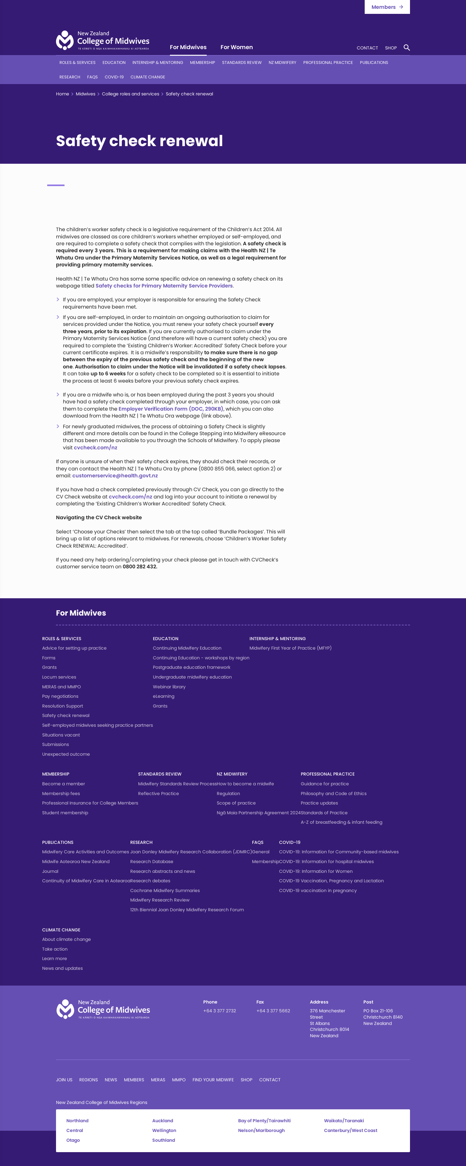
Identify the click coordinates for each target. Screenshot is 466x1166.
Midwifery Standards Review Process (177, 784)
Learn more (54, 958)
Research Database (151, 861)
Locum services (59, 677)
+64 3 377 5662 (273, 1011)
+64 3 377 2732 (219, 1011)
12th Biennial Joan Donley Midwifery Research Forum (187, 910)
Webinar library (169, 687)
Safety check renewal (65, 715)
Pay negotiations (60, 696)
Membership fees (61, 793)
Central (74, 1131)
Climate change (148, 77)
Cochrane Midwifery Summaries (165, 890)
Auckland (162, 1121)
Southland (163, 1140)
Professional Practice (328, 62)
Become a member (63, 784)
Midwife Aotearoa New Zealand (75, 861)
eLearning (163, 696)
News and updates (62, 968)
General (260, 852)
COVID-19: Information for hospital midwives (326, 861)
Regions (88, 1080)
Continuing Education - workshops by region (201, 658)
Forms (48, 658)
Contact (367, 48)
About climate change (66, 939)
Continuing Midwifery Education (187, 648)
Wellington (164, 1131)
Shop (391, 48)
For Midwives (188, 47)
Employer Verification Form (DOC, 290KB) (171, 408)
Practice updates (319, 803)
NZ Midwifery (282, 62)
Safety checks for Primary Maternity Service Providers (164, 285)
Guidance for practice (325, 784)
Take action (55, 949)
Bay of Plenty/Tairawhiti (264, 1121)
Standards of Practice (324, 813)
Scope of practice (236, 803)
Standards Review (242, 62)
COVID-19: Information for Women (316, 871)
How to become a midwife (245, 784)
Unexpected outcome (66, 754)
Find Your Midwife (213, 1080)
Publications (374, 62)
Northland (77, 1121)
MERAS (158, 1080)
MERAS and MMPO (61, 687)
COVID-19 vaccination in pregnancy (318, 890)
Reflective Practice (158, 793)
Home (62, 94)
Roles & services (77, 62)
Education (114, 62)
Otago (73, 1140)
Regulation (228, 793)
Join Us (64, 1080)
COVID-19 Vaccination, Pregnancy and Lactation (331, 881)
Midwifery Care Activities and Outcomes (85, 852)
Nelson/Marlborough (261, 1131)
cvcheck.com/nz (95, 447)
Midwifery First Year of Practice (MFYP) (291, 648)
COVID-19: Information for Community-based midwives (339, 852)
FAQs (92, 77)
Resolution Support (62, 706)
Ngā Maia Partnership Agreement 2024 (259, 813)
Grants (49, 667)
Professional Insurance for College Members (90, 803)
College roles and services (130, 94)
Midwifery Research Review (159, 900)
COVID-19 (114, 77)
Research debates (150, 881)
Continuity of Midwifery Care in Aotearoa (86, 881)
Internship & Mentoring (157, 62)
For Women (237, 47)
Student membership (65, 813)
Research (69, 77)
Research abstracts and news (162, 871)
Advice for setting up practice (74, 648)
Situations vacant (61, 735)
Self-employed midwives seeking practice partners (97, 725)
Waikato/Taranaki (344, 1121)
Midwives (85, 94)
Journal (50, 871)
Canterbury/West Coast (350, 1131)
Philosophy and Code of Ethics (334, 793)
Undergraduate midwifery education (192, 677)
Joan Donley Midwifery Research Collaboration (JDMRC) (191, 852)
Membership (202, 62)
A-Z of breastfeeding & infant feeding (341, 822)
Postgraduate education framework (191, 667)
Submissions (55, 744)
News (111, 1080)
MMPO (179, 1080)
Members (134, 1080)
